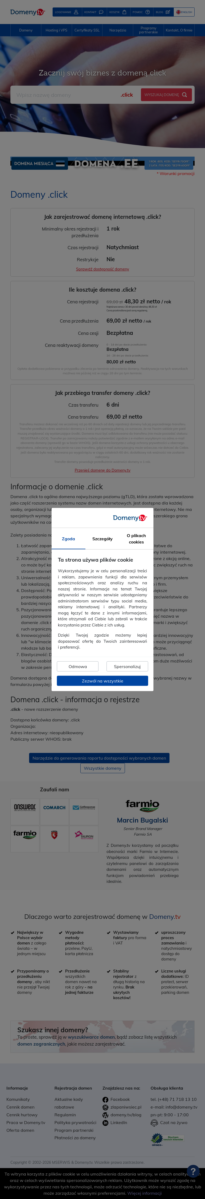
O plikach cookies (136, 539)
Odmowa (78, 666)
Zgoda (68, 538)
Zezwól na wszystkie (102, 680)
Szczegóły (102, 538)
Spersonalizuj (127, 666)
